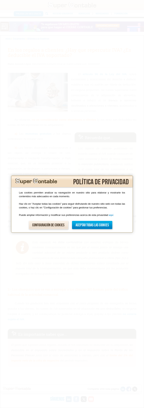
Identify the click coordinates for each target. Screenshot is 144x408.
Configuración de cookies (48, 225)
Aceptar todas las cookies (92, 225)
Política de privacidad (101, 182)
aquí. (111, 215)
